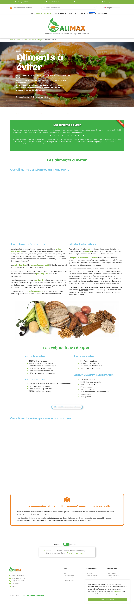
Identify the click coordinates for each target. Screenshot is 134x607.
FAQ (65, 575)
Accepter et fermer (107, 599)
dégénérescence (55, 520)
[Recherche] (67, 8)
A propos (89, 575)
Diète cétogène (38, 40)
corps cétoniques (91, 282)
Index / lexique (111, 575)
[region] (107, 592)
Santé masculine (45, 97)
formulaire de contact (76, 554)
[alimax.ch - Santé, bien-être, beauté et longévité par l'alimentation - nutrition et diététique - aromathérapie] (15, 571)
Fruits (17, 112)
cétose (91, 250)
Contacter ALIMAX (69, 582)
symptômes (16, 278)
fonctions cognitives (98, 520)
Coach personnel (92, 577)
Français (108, 8)
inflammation (19, 286)
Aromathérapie (112, 580)
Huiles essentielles (92, 580)
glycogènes (83, 291)
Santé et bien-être (24, 40)
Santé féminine (25, 97)
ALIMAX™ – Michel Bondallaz (32, 597)
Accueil (13, 40)
